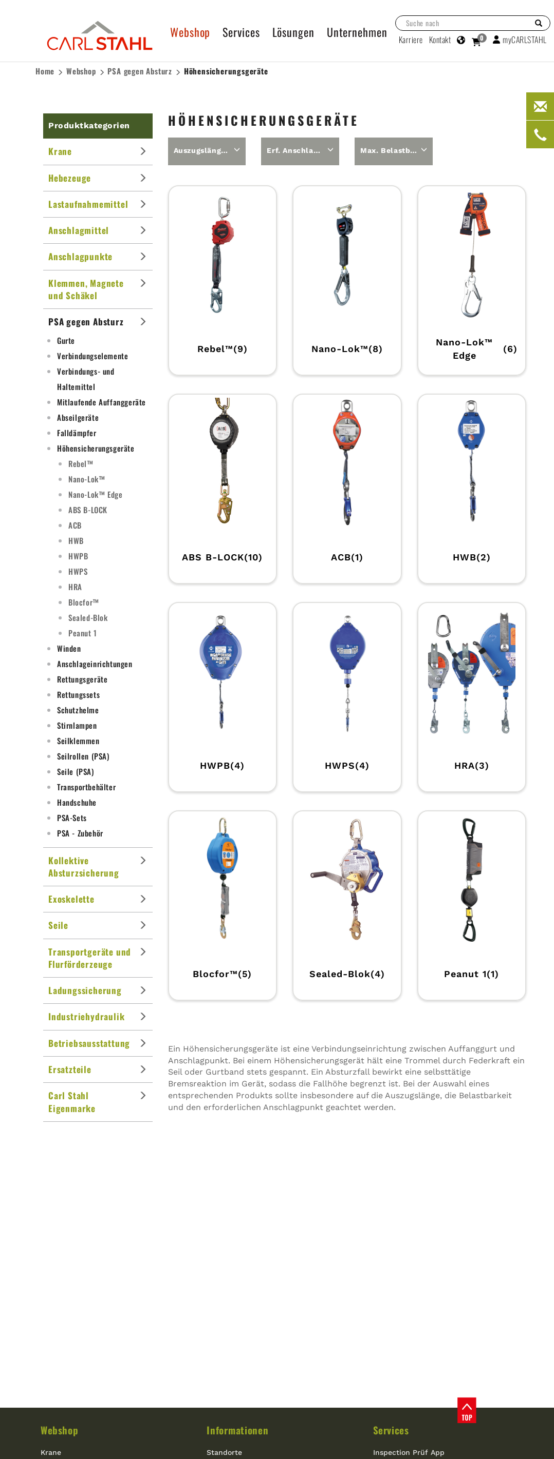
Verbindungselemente (92, 355)
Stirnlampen (77, 725)
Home (44, 70)
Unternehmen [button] (357, 32)
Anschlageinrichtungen (95, 663)
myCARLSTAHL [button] (520, 39)
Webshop (81, 70)
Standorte (224, 1452)
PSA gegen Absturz (139, 70)
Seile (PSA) (75, 771)
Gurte (66, 340)
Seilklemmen (78, 740)
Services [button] (241, 32)
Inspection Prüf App (409, 1452)
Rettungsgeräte (82, 679)
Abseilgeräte (78, 417)
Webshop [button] (190, 32)
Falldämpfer (77, 432)
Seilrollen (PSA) (83, 756)
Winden (69, 648)
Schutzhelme (78, 709)
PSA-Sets (72, 817)
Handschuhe (77, 802)
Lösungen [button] (293, 32)
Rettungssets (78, 694)
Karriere (411, 39)
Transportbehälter (86, 786)
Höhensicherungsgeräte (226, 71)
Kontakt (440, 39)
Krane (51, 1452)
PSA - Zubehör (80, 833)
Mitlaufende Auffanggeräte (101, 401)
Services (391, 1430)
